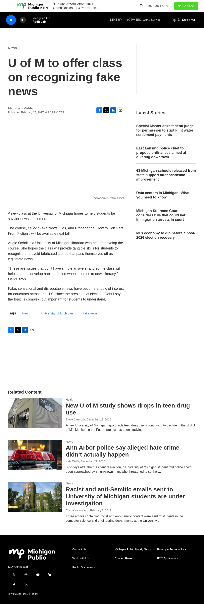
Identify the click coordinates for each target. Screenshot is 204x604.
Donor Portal (160, 5)
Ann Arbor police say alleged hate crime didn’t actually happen (122, 451)
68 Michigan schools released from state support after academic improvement (166, 175)
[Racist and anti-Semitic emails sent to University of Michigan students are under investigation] (35, 497)
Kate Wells (72, 461)
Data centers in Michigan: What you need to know (162, 195)
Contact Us (79, 549)
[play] (11, 20)
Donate (188, 6)
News (12, 48)
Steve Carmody (75, 419)
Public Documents (83, 567)
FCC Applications (167, 558)
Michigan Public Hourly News (133, 549)
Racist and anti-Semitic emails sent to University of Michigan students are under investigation (125, 496)
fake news (90, 313)
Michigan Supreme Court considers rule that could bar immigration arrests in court (160, 215)
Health (70, 399)
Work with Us (80, 558)
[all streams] (184, 20)
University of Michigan (57, 313)
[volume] (23, 20)
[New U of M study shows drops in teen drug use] (35, 413)
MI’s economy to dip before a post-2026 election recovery (165, 235)
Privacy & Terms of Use (171, 549)
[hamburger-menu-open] (10, 6)
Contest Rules (123, 558)
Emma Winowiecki (77, 510)
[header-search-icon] (141, 6)
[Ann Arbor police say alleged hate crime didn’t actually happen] (35, 455)
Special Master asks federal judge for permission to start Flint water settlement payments (165, 130)
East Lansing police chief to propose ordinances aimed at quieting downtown (161, 152)
